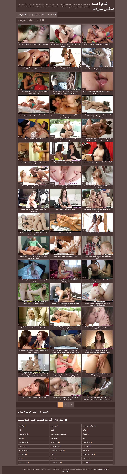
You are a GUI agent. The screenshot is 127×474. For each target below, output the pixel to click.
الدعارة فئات (49, 15)
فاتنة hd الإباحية (22, 450)
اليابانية (19, 438)
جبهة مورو (52, 426)
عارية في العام (22, 462)
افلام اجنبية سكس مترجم (97, 469)
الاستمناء (84, 434)
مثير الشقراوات (54, 446)
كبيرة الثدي (52, 438)
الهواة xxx (20, 426)
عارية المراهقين (22, 434)
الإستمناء (84, 450)
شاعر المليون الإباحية (87, 426)
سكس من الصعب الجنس (57, 434)
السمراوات (84, 446)
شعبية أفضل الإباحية (34, 15)
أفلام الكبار (20, 15)
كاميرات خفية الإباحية (56, 450)
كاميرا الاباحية (85, 442)
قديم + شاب (21, 446)
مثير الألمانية (85, 458)
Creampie (84, 462)
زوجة (19, 458)
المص (51, 430)
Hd (18, 430)
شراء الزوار (63, 471)
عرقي (51, 454)
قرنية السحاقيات (54, 462)
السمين (51, 458)
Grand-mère (21, 454)
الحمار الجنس (53, 442)
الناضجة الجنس (22, 442)
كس (82, 438)
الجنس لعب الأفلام (87, 454)
